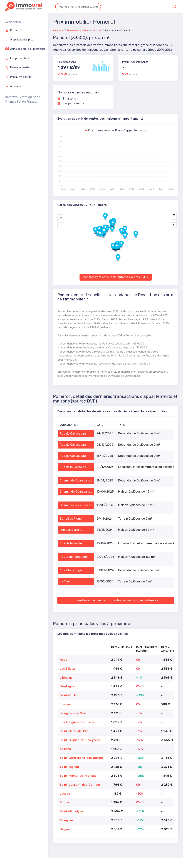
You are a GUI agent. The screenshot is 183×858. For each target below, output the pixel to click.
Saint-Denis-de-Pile (74, 731)
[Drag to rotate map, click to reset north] (173, 225)
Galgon (65, 829)
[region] (115, 239)
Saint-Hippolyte (71, 811)
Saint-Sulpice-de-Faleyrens (80, 740)
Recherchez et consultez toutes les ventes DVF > (115, 277)
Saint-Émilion (69, 695)
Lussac (65, 793)
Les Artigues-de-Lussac (77, 722)
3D (60, 217)
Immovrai (58, 30)
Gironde (97, 30)
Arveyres (66, 820)
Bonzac (65, 802)
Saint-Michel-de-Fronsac (78, 775)
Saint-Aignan (69, 766)
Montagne (67, 686)
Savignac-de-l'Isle (73, 713)
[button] (112, 229)
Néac (63, 659)
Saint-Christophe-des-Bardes (81, 758)
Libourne (66, 677)
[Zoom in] (173, 214)
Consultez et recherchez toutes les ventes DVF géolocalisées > (115, 600)
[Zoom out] (173, 219)
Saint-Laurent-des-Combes (80, 784)
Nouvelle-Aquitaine (78, 30)
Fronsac (66, 704)
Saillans (65, 749)
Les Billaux (67, 668)
